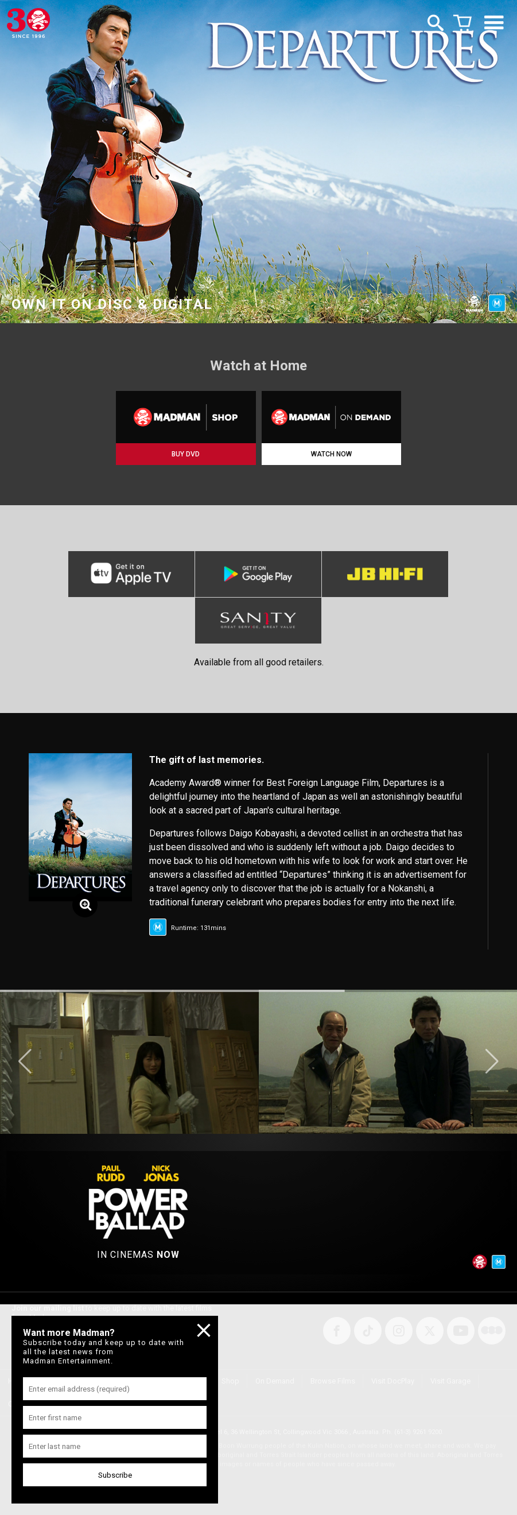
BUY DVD (186, 454)
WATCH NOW (331, 454)
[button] (25, 1061)
